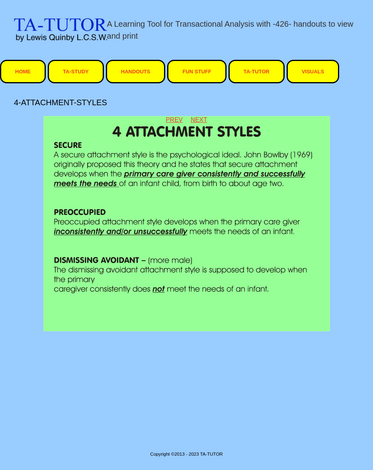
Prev (174, 119)
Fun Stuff (196, 72)
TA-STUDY (76, 72)
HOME (23, 72)
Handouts (135, 72)
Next (199, 119)
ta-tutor (256, 72)
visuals (313, 72)
